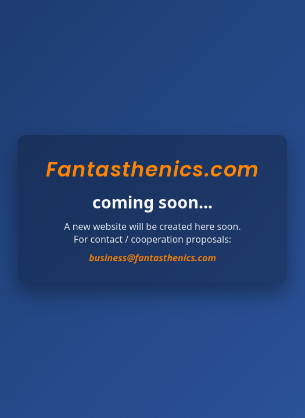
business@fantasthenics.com (152, 257)
